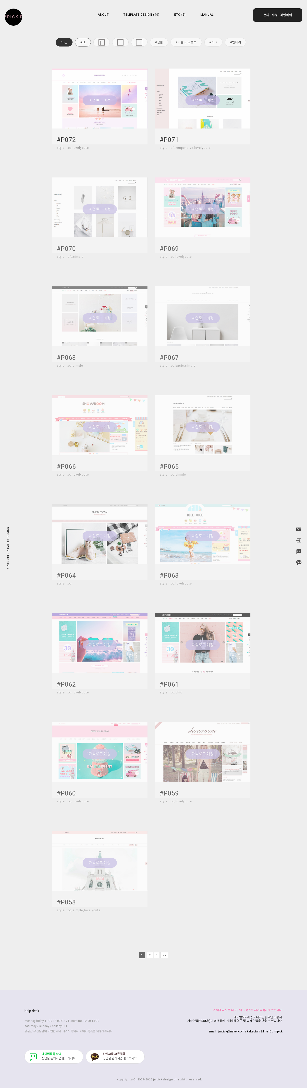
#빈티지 (235, 42)
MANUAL (207, 14)
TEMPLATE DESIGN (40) (141, 14)
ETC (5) (180, 14)
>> (164, 955)
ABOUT (103, 14)
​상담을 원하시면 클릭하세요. (59, 1056)
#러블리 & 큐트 (186, 42)
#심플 (159, 42)
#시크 (213, 42)
